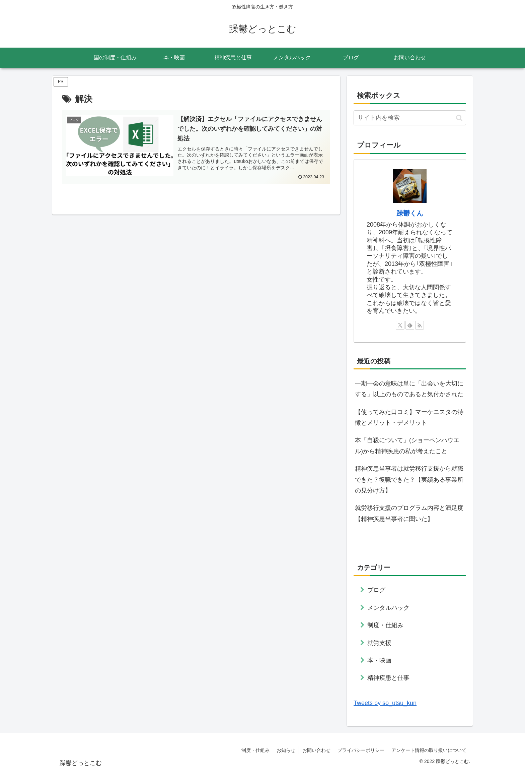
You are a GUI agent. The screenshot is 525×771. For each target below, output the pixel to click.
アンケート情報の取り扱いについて (428, 750)
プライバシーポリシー (361, 750)
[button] (459, 118)
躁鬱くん (409, 213)
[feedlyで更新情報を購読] (409, 325)
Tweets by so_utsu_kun (385, 703)
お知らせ (286, 750)
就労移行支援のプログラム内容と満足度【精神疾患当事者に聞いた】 (409, 513)
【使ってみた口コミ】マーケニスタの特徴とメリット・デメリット (409, 417)
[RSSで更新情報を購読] (419, 325)
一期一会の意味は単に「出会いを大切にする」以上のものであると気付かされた (409, 389)
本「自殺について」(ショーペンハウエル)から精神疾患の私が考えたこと (407, 445)
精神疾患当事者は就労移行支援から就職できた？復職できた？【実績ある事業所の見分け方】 (409, 479)
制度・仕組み (255, 750)
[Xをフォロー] (400, 325)
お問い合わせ (316, 750)
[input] (410, 117)
